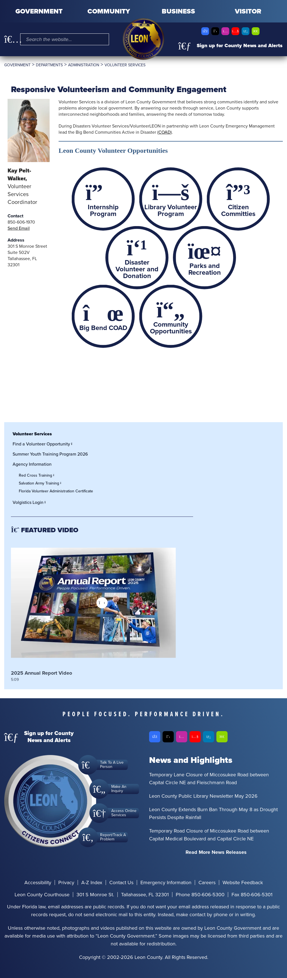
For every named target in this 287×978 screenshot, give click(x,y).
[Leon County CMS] (143, 39)
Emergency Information (165, 882)
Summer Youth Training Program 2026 (50, 454)
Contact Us (121, 882)
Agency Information (32, 464)
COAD (164, 132)
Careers (207, 882)
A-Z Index (91, 882)
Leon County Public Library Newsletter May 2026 (203, 796)
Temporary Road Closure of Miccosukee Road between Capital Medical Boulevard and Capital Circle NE (209, 834)
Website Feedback (243, 882)
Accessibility (37, 882)
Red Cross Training (38, 475)
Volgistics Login (31, 502)
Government (39, 11)
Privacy (66, 882)
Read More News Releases (216, 852)
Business (178, 11)
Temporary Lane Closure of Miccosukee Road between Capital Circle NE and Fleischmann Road (209, 778)
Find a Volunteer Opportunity (44, 444)
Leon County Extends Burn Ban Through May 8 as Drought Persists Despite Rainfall (213, 813)
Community (108, 11)
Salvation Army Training (41, 483)
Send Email (19, 228)
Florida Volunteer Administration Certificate (56, 491)
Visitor (248, 11)
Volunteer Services (32, 434)
